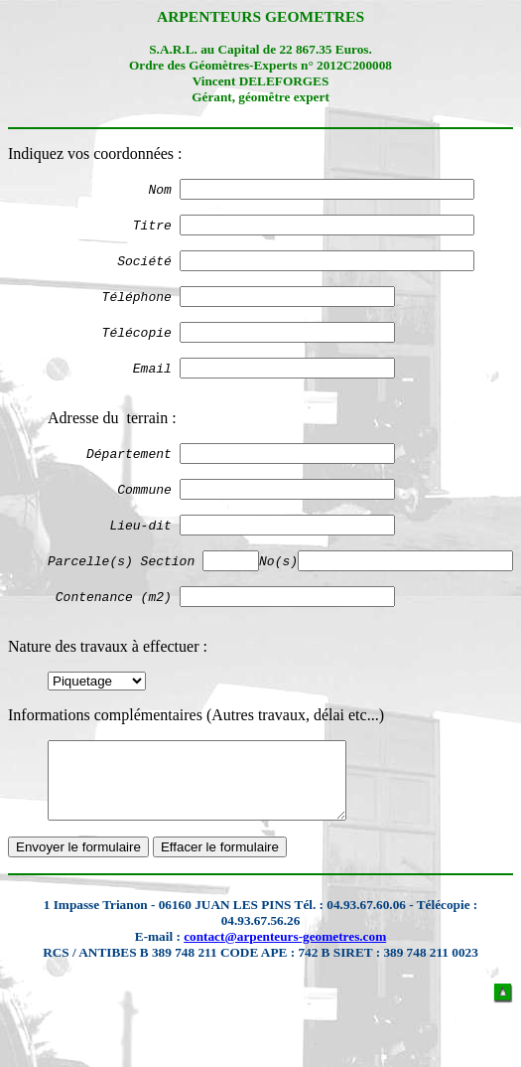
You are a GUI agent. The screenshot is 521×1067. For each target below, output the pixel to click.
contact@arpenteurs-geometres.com (285, 984)
